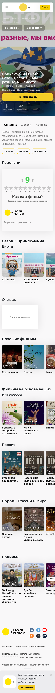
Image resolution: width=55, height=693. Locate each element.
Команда (41, 125)
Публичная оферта (39, 665)
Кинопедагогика (10, 654)
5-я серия (33, 27)
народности (39, 151)
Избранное (7, 110)
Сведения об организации (15, 665)
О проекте (7, 646)
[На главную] (24, 7)
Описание (10, 125)
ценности (23, 151)
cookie (21, 678)
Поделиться (21, 110)
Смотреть (30, 97)
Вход (45, 7)
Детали (26, 125)
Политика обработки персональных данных (31, 656)
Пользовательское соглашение (30, 646)
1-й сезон (11, 27)
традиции (8, 151)
